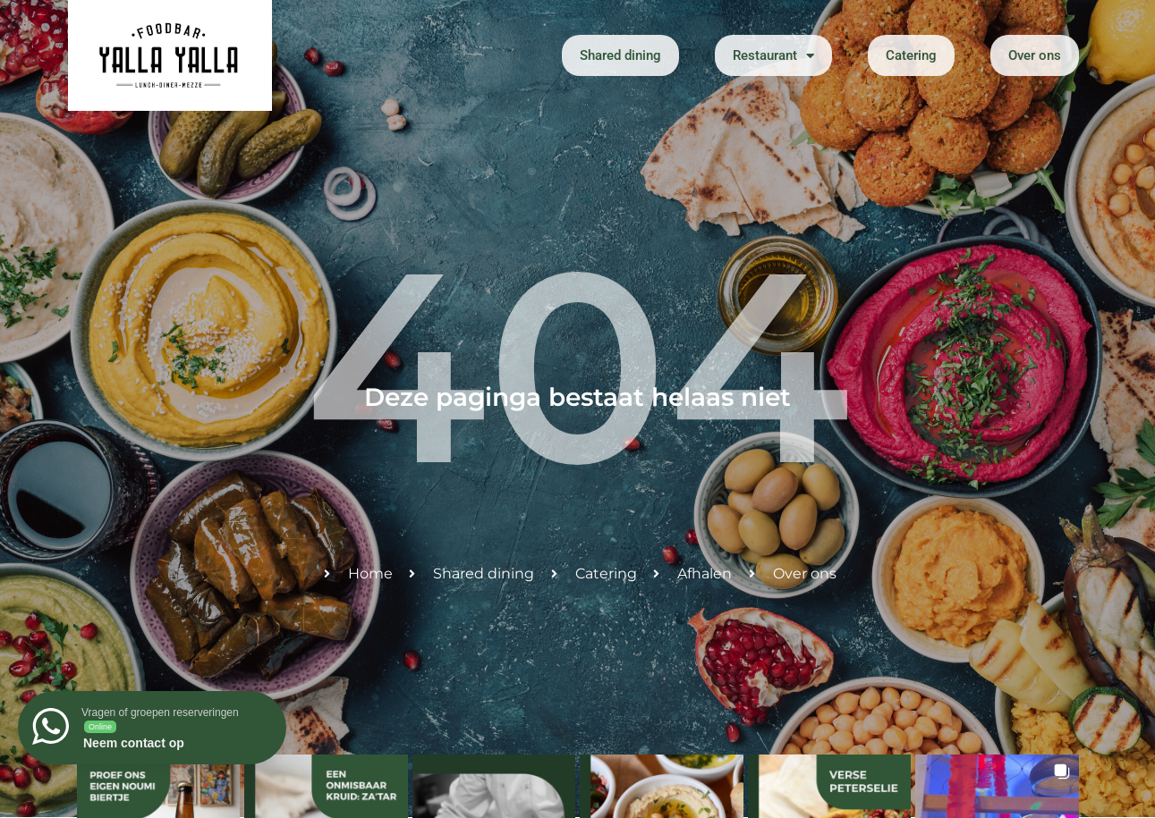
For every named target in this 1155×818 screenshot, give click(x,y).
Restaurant (773, 56)
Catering (911, 55)
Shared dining (620, 55)
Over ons (1034, 55)
